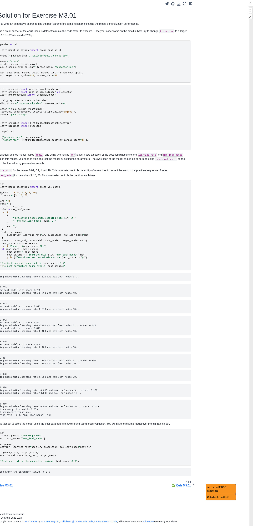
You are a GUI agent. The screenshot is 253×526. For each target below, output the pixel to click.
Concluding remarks (27, 415)
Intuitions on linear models (30, 224)
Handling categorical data (30, 97)
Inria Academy (164, 517)
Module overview (26, 78)
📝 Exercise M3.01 (29, 179)
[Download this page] (179, 4)
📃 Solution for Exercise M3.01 (37, 185)
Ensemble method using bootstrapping (29, 317)
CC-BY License (92, 517)
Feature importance (27, 496)
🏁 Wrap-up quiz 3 (26, 200)
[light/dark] (191, 3)
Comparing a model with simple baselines (33, 363)
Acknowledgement (26, 438)
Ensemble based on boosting (32, 324)
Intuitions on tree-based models (33, 267)
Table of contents (26, 449)
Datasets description (27, 433)
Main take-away (25, 108)
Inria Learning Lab (112, 517)
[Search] (35, 34)
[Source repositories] (173, 4)
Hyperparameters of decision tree (32, 284)
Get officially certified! (218, 497)
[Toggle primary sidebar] (64, 4)
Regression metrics (27, 386)
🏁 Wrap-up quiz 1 (26, 103)
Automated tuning (26, 195)
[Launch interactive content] (167, 4)
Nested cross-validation (29, 376)
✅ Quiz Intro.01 (25, 65)
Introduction (23, 42)
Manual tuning (25, 165)
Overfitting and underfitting (30, 126)
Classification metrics (28, 381)
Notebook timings (26, 444)
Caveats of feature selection (31, 472)
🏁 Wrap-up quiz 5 (26, 291)
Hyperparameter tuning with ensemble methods (31, 331)
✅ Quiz (21, 483)
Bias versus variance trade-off (32, 136)
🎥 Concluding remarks (29, 410)
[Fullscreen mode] (185, 4)
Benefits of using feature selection (34, 467)
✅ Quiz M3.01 (27, 190)
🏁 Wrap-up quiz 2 (26, 142)
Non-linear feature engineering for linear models (32, 231)
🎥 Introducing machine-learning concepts (34, 58)
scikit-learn (210, 517)
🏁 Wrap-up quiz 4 (26, 243)
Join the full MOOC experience (216, 489)
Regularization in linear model (32, 238)
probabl (176, 517)
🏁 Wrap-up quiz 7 (26, 391)
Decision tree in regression (31, 277)
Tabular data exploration (29, 83)
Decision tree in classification (32, 272)
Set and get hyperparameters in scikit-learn (36, 172)
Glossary (21, 428)
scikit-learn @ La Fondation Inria (139, 517)
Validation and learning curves (32, 131)
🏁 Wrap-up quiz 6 (26, 338)
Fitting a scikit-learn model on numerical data (32, 90)
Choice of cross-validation (30, 370)
